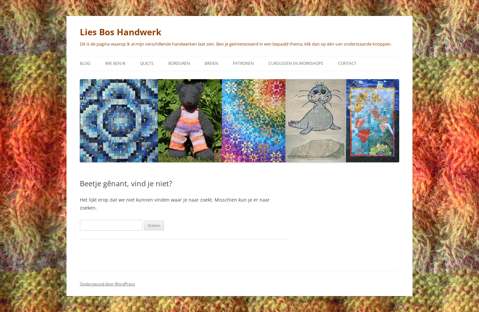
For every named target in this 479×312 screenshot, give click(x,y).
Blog (85, 63)
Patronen (243, 63)
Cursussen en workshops (295, 63)
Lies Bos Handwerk (120, 32)
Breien (211, 63)
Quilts (147, 63)
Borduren (179, 63)
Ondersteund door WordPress (107, 284)
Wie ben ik (115, 63)
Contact (347, 63)
